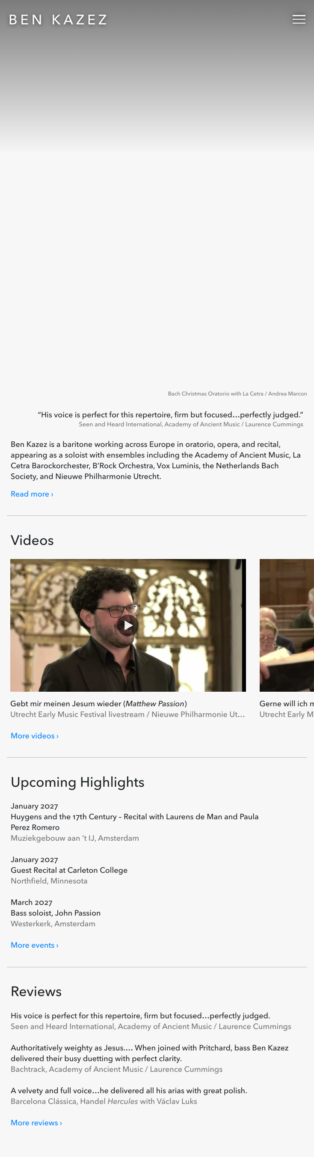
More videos (33, 736)
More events (32, 945)
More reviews (34, 1122)
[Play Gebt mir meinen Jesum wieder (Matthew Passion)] (128, 625)
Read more (30, 494)
